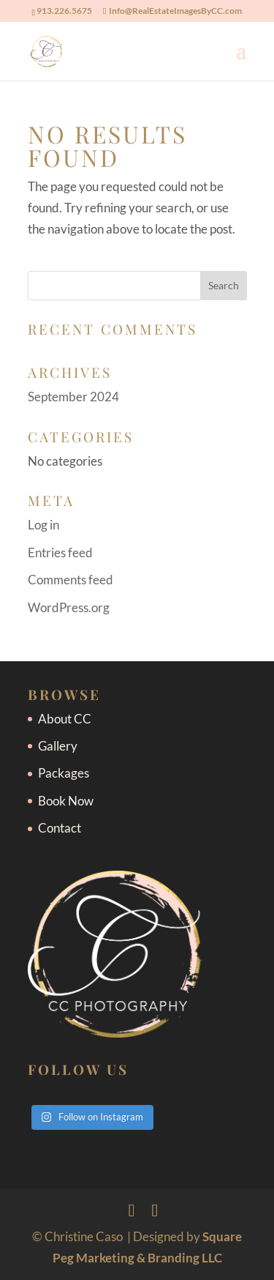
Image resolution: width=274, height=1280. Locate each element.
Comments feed (70, 579)
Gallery (57, 746)
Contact (59, 828)
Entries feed (60, 552)
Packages (63, 773)
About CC (64, 718)
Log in (43, 524)
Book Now (66, 800)
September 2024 (73, 396)
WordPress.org (69, 607)
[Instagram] (155, 1210)
